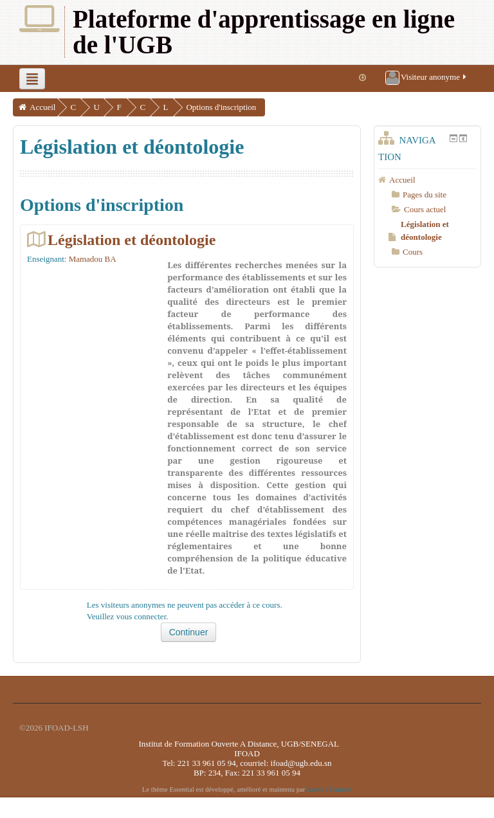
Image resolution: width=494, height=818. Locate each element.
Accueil (42, 107)
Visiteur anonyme (426, 78)
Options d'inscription (238, 107)
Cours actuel (425, 209)
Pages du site (424, 194)
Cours (413, 252)
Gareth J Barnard (328, 789)
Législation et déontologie (131, 240)
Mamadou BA (92, 259)
